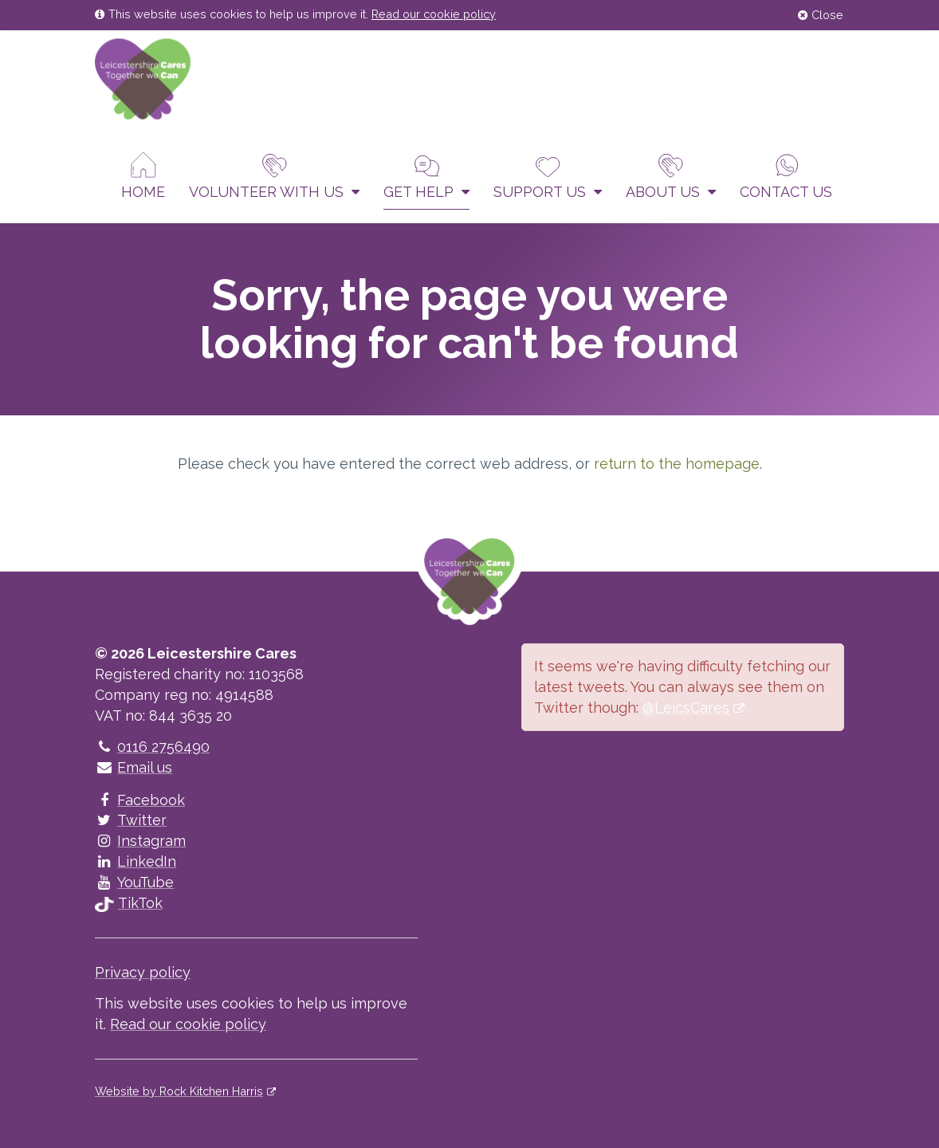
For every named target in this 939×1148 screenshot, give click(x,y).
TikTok (129, 902)
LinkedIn (135, 861)
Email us (133, 767)
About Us (671, 175)
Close (820, 15)
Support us (547, 175)
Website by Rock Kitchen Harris (179, 1091)
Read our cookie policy (433, 14)
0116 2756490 (152, 746)
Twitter (131, 820)
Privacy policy (143, 972)
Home (143, 175)
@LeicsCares (685, 707)
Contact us (786, 175)
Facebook (140, 800)
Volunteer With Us (274, 175)
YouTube (134, 882)
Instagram (140, 840)
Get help (426, 175)
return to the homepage (677, 463)
